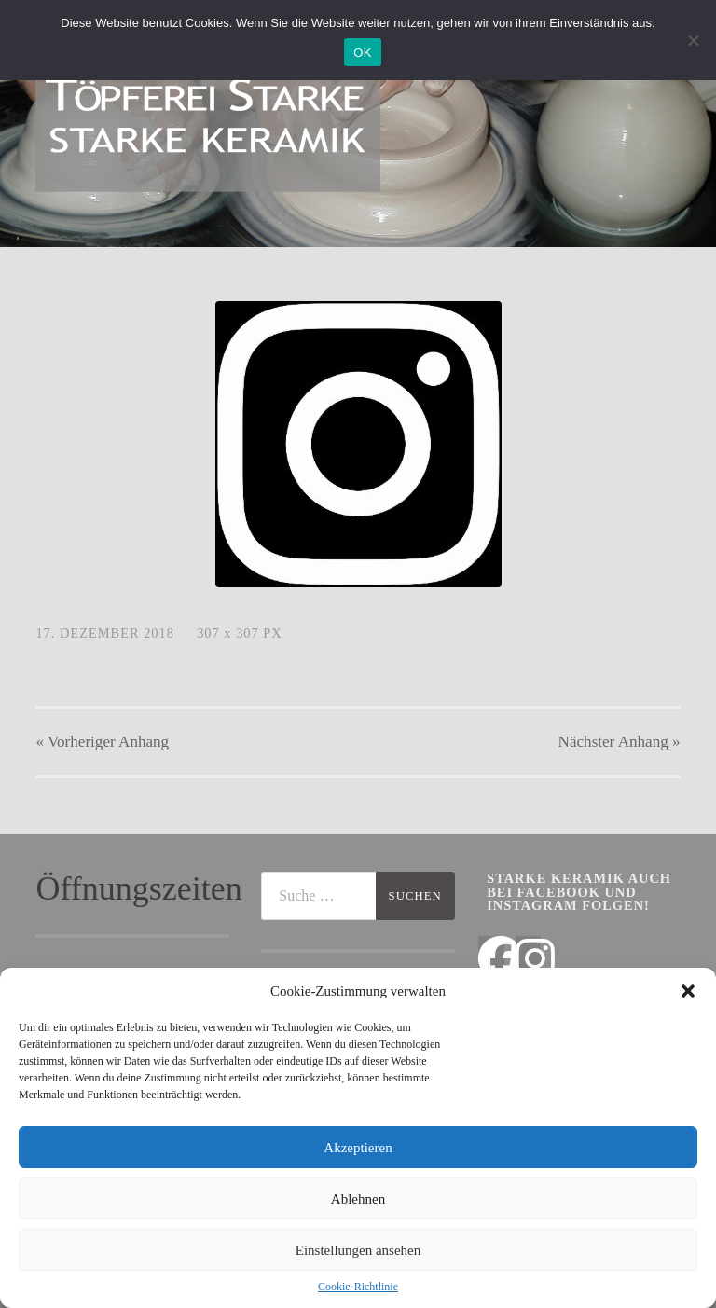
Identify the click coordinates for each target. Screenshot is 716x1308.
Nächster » (619, 741)
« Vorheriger (102, 741)
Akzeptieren (358, 1147)
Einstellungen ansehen (358, 1250)
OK (362, 53)
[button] (688, 991)
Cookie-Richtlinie (358, 1286)
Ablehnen (358, 1198)
